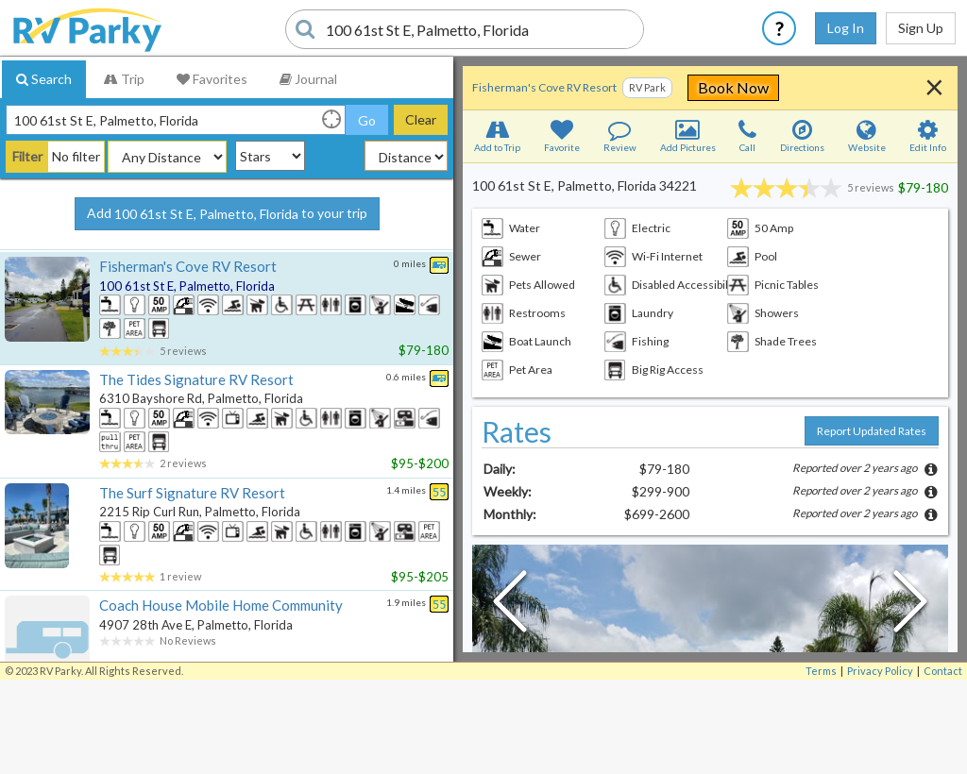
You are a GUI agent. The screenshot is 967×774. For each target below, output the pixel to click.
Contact (943, 671)
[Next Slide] (910, 606)
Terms (821, 671)
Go (367, 120)
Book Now (840, 87)
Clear (420, 119)
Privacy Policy (880, 671)
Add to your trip (227, 214)
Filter (27, 156)
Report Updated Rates (871, 431)
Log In (845, 28)
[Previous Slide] (510, 606)
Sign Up (920, 28)
